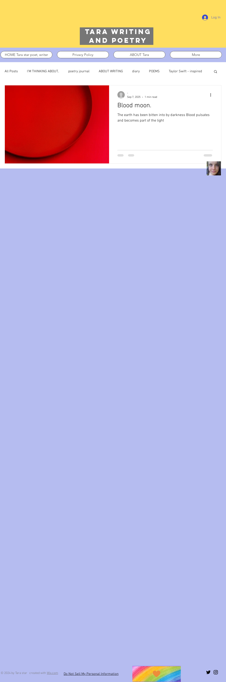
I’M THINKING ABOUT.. (43, 71)
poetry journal (78, 71)
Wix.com (52, 673)
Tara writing (118, 31)
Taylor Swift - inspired (185, 71)
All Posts (11, 71)
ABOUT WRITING (111, 71)
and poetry (118, 40)
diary (136, 71)
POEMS (154, 71)
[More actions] (212, 95)
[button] (215, 72)
